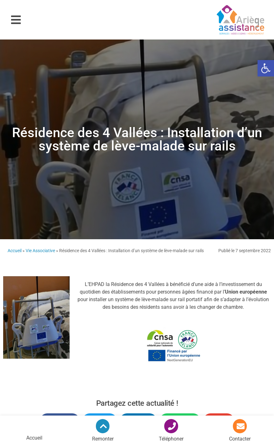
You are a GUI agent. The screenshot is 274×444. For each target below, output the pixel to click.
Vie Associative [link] (40, 250)
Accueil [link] (15, 250)
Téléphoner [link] (171, 439)
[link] (266, 68)
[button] (16, 19)
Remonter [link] (103, 439)
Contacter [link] (240, 439)
